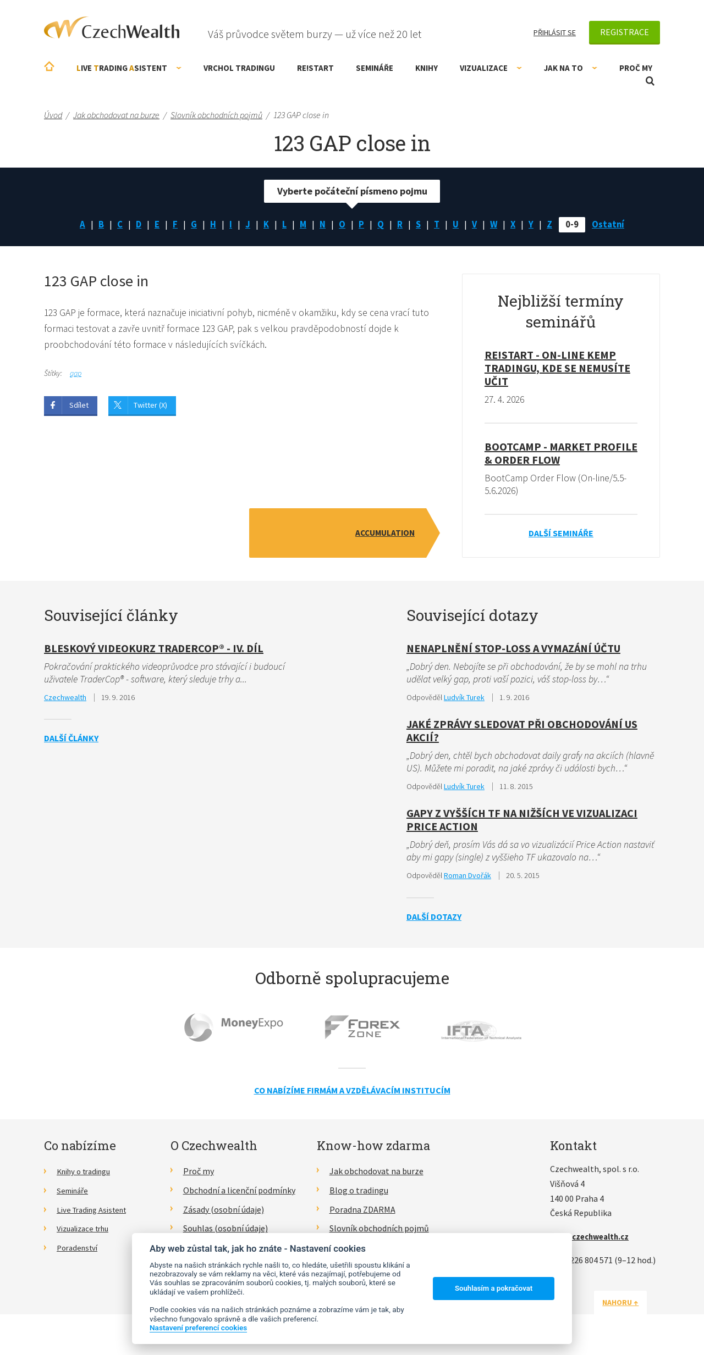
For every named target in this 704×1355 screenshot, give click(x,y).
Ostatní (614, 225)
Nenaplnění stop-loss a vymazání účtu (513, 650)
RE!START (315, 68)
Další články (71, 741)
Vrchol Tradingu (239, 68)
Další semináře (561, 535)
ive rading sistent (129, 68)
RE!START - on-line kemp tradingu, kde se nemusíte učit (557, 369)
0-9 (576, 225)
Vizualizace (491, 68)
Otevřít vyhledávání (650, 81)
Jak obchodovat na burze (376, 1174)
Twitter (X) (150, 407)
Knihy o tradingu (88, 1174)
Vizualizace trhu (87, 1231)
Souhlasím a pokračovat (493, 1288)
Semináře (374, 68)
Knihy (426, 68)
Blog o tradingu (358, 1194)
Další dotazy (433, 920)
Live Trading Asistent (96, 1213)
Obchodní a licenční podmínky (239, 1194)
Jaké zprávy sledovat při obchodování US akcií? (521, 733)
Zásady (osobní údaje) (223, 1213)
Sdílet (79, 407)
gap (75, 375)
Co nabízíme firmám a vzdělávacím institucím (352, 1094)
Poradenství (79, 1251)
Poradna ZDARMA (362, 1213)
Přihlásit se (555, 32)
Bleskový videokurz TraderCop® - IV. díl (153, 650)
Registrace (624, 31)
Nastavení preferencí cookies (198, 1327)
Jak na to (570, 68)
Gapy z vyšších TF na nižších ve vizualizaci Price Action (521, 823)
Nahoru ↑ (633, 1306)
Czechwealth (65, 700)
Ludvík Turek (464, 700)
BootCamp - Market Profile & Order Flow (561, 454)
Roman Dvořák (467, 880)
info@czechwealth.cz (593, 1240)
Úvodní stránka (49, 66)
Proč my (635, 68)
